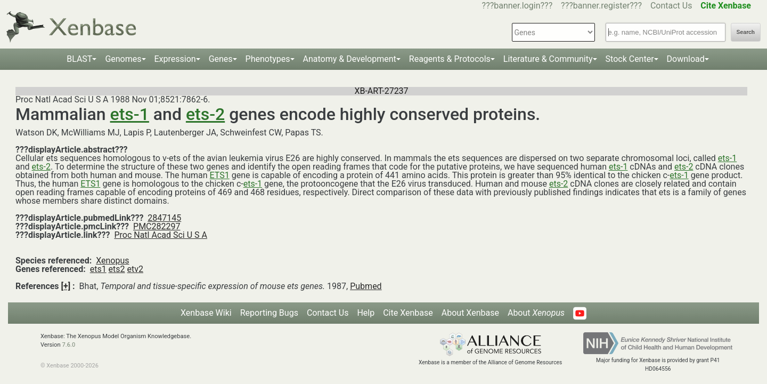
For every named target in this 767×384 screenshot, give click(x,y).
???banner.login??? (517, 6)
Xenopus (112, 260)
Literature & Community (548, 59)
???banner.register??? (601, 6)
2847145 (164, 218)
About (536, 313)
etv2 (135, 269)
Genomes (123, 59)
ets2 (117, 269)
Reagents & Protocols (450, 59)
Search (746, 32)
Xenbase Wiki (206, 313)
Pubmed (365, 286)
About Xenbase (470, 313)
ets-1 (129, 114)
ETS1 (220, 175)
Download (686, 59)
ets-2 (205, 114)
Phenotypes (268, 59)
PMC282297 (156, 226)
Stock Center (630, 59)
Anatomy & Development (349, 59)
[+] (66, 286)
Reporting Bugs (269, 313)
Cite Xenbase (408, 313)
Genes (221, 59)
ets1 (98, 269)
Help (365, 313)
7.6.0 (68, 344)
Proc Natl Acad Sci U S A (160, 235)
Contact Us (671, 6)
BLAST (79, 59)
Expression (175, 59)
